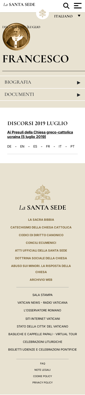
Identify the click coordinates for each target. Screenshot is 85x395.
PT (72, 146)
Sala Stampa (42, 295)
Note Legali (42, 369)
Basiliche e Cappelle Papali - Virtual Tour (42, 334)
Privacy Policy (42, 382)
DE (9, 146)
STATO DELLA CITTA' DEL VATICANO (42, 326)
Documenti (42, 94)
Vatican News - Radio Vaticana (42, 302)
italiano (64, 17)
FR (48, 146)
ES (35, 146)
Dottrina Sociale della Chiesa (41, 258)
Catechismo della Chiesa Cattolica (41, 227)
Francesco (35, 58)
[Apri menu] (77, 6)
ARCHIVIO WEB (41, 279)
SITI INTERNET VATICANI (42, 318)
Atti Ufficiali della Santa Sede (41, 250)
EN (22, 146)
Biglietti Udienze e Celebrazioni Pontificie (42, 349)
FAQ (42, 363)
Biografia (42, 82)
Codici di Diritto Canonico (41, 235)
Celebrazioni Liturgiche (42, 342)
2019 (23, 27)
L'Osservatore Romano (42, 310)
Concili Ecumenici (41, 243)
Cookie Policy (42, 376)
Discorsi (10, 27)
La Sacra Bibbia (41, 219)
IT (60, 146)
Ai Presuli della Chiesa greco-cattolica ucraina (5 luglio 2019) (40, 134)
